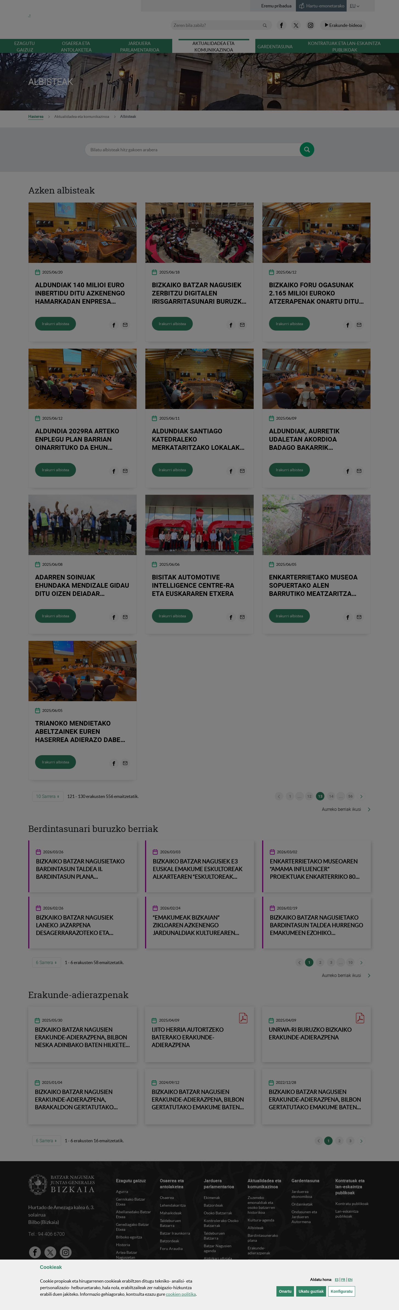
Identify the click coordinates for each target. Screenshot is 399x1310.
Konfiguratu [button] (343, 1291)
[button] (336, 1279)
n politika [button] (181, 1294)
